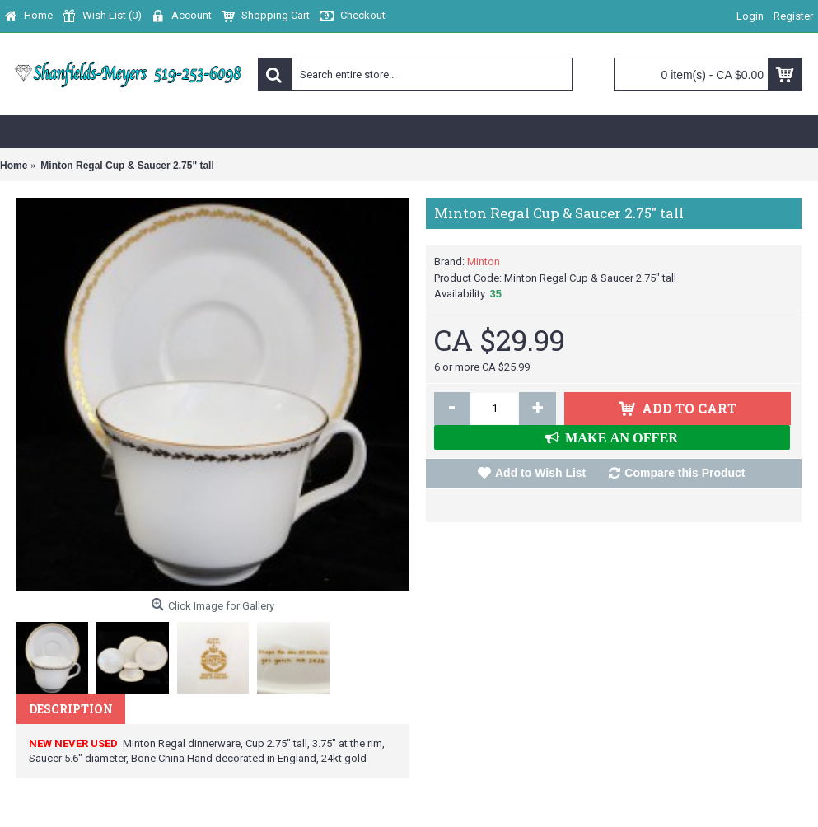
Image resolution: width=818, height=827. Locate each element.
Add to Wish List (540, 472)
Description (71, 709)
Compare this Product (684, 472)
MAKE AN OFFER (618, 437)
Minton (483, 261)
